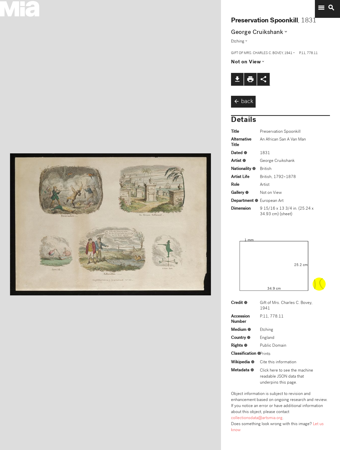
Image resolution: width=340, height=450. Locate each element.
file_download (237, 79)
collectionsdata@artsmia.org (256, 418)
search (331, 8)
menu (321, 8)
